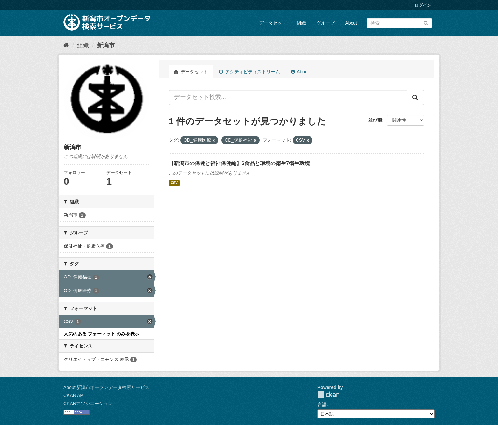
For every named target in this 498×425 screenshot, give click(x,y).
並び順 (375, 120)
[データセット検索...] (288, 97)
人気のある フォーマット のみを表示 (101, 333)
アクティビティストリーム (249, 71)
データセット (272, 23)
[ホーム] (66, 45)
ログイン (422, 5)
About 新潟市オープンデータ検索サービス (106, 387)
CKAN (328, 394)
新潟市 (106, 45)
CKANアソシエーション (88, 403)
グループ (325, 23)
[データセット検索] (399, 23)
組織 (301, 23)
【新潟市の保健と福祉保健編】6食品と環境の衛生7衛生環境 (239, 163)
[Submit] (426, 22)
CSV (174, 183)
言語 (321, 404)
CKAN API (74, 395)
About (351, 23)
